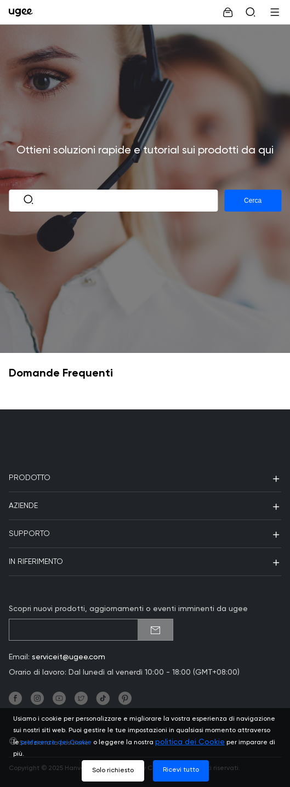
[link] (23, 12)
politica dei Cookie (190, 742)
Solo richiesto (113, 770)
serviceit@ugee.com (68, 657)
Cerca (252, 200)
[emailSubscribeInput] (91, 630)
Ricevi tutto (181, 770)
